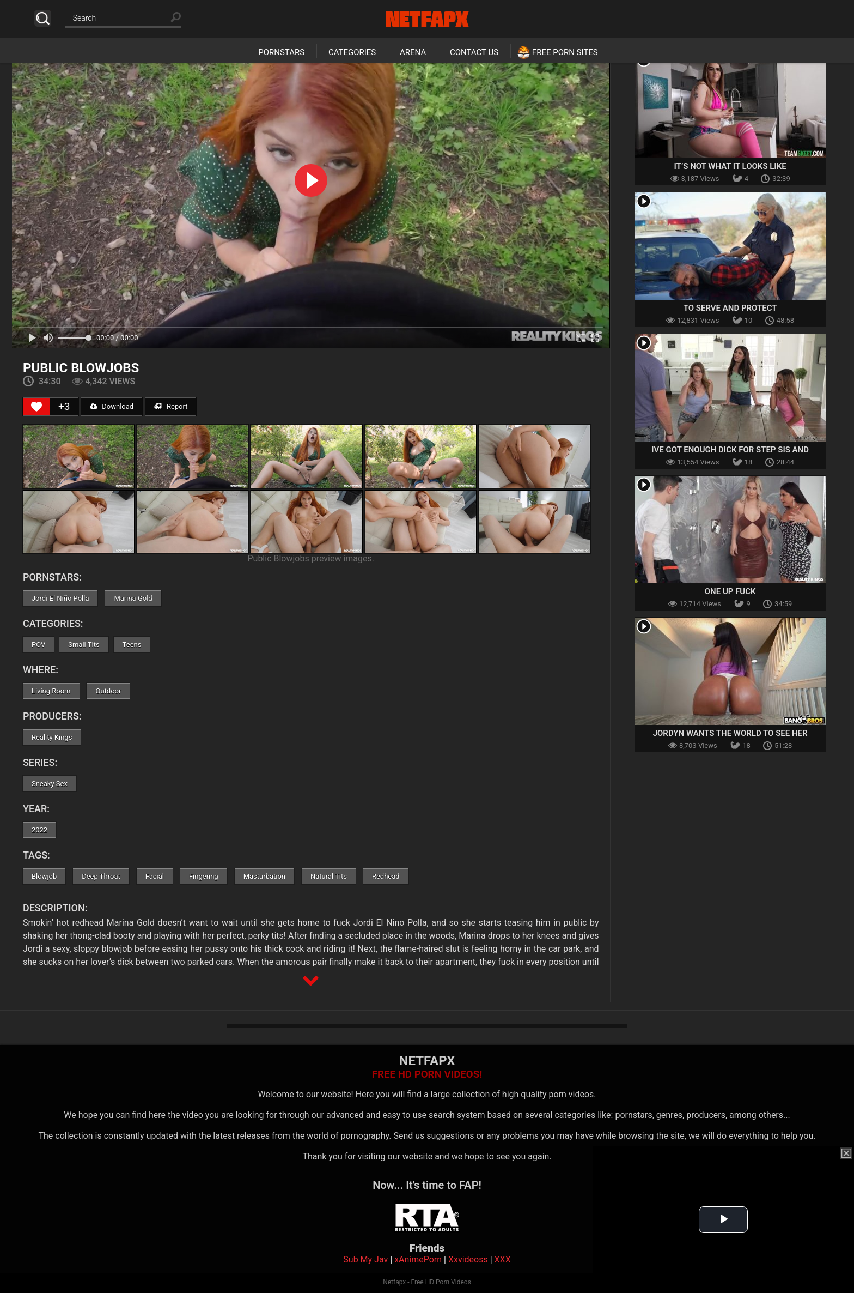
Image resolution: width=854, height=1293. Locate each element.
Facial (154, 876)
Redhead (386, 876)
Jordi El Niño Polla (60, 598)
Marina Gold (133, 598)
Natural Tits (328, 876)
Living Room (51, 691)
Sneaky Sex (50, 784)
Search (42, 18)
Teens (132, 645)
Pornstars (281, 52)
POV (38, 645)
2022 (39, 830)
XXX (503, 1259)
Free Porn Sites (565, 52)
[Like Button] (36, 406)
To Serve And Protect (730, 308)
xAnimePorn (418, 1259)
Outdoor (108, 691)
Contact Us (474, 52)
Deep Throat (101, 876)
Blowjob (44, 876)
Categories (352, 52)
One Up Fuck (730, 591)
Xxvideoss (468, 1259)
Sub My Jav (365, 1259)
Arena (413, 52)
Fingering (203, 876)
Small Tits (83, 645)
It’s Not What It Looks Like (730, 166)
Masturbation (264, 876)
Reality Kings (52, 737)
